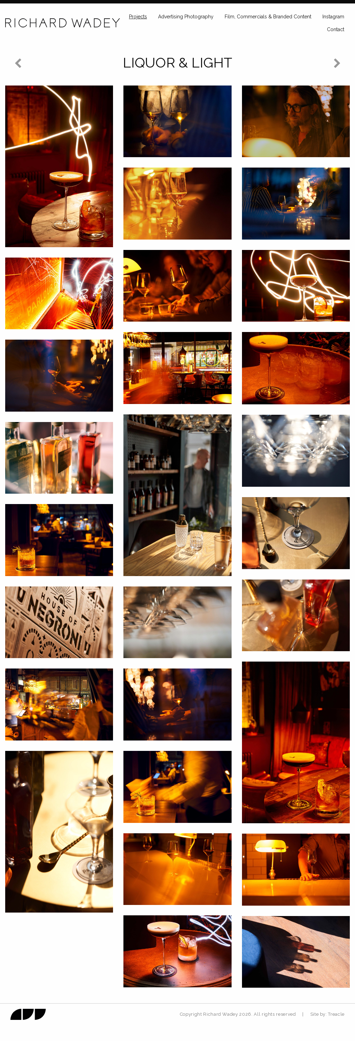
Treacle (336, 1014)
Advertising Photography (186, 16)
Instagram (333, 16)
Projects (138, 16)
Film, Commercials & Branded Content (268, 16)
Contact (335, 29)
